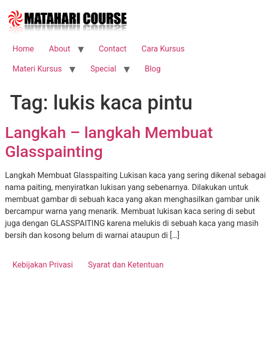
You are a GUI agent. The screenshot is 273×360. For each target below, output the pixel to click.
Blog (153, 69)
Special (103, 69)
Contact (113, 49)
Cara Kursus (163, 49)
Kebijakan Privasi (42, 265)
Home (23, 49)
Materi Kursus (37, 69)
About (59, 49)
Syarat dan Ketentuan (126, 265)
